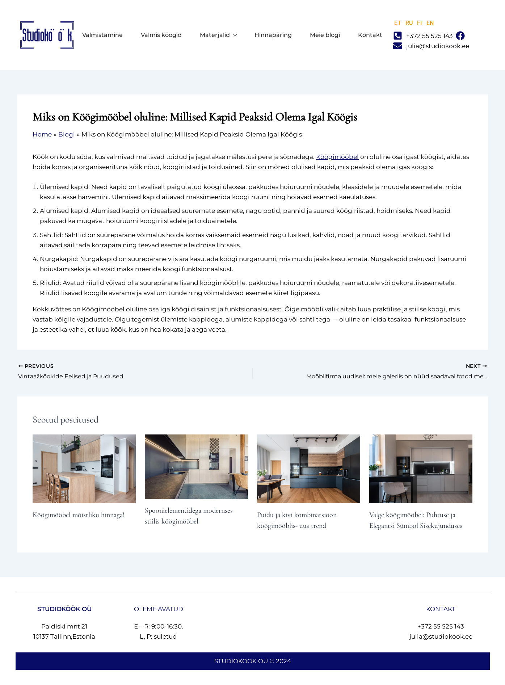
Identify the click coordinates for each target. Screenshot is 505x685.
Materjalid (218, 35)
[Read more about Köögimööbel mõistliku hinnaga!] (84, 468)
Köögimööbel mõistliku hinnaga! (79, 514)
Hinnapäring (273, 35)
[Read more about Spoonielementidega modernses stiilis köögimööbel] (196, 466)
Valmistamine (102, 35)
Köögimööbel (337, 156)
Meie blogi (325, 35)
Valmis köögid (161, 35)
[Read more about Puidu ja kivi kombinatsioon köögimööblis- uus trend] (308, 468)
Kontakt (370, 35)
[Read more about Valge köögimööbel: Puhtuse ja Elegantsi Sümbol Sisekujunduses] (420, 468)
